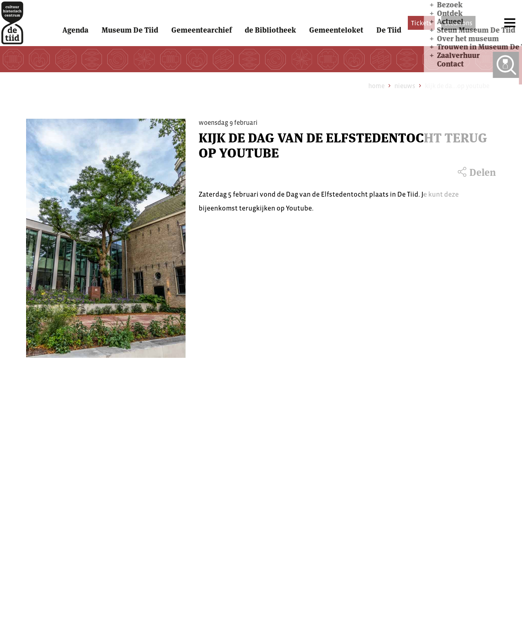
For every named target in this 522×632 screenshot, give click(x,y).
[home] (20, 33)
